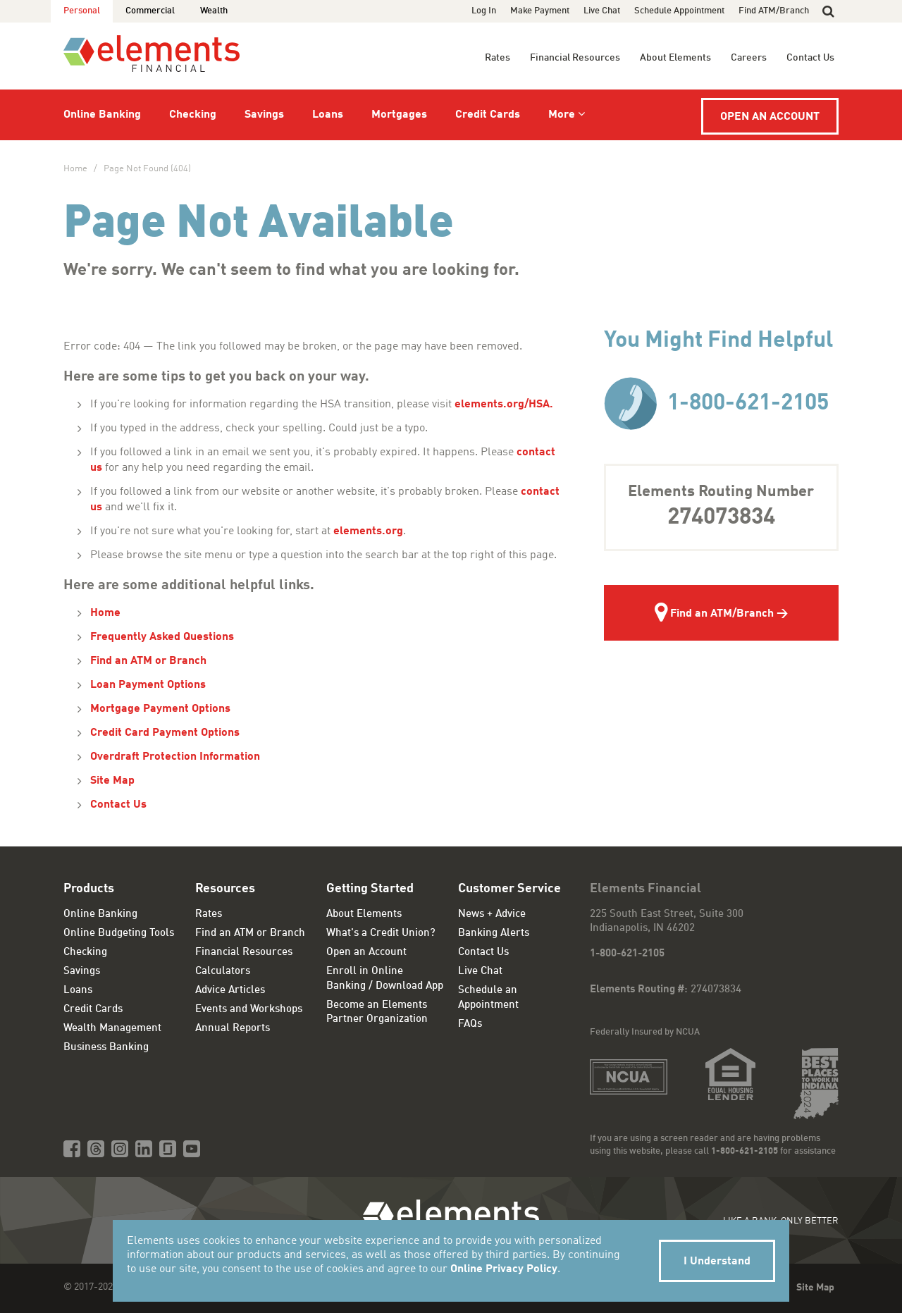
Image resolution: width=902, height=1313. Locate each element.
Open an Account (770, 117)
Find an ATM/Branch (714, 614)
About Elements (675, 58)
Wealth (214, 11)
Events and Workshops (248, 1009)
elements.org (368, 531)
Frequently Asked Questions (162, 637)
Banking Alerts (493, 933)
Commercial (150, 11)
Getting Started (370, 888)
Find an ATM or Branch (148, 661)
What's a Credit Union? (380, 933)
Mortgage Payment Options (160, 709)
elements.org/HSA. (505, 404)
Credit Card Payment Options (165, 733)
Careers (749, 58)
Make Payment (539, 11)
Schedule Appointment (679, 11)
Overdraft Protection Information (175, 757)
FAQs (470, 1024)
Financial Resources (575, 58)
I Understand (717, 1261)
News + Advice (492, 914)
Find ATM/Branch (774, 11)
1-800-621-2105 (716, 404)
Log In (483, 11)
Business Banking (106, 1047)
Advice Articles (230, 990)
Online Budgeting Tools (118, 933)
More (561, 115)
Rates (497, 58)
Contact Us (810, 58)
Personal (81, 11)
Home (75, 168)
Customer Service (509, 888)
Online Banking (102, 115)
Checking (192, 115)
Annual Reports (232, 1028)
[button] (828, 11)
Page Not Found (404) (147, 168)
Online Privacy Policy (503, 1269)
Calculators (222, 971)
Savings (264, 115)
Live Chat (601, 11)
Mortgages (399, 115)
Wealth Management (112, 1028)
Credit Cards (487, 115)
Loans (327, 115)
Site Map (112, 781)
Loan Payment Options (148, 685)
